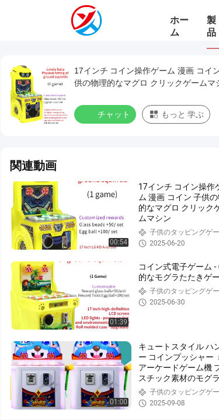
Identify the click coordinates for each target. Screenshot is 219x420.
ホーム (179, 26)
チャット (106, 114)
